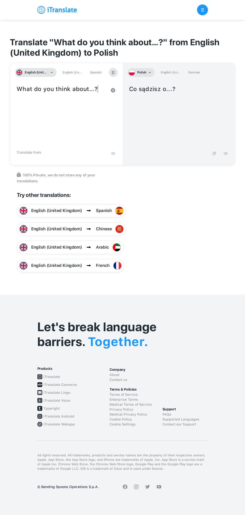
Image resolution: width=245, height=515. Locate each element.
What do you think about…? (61, 116)
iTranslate (52, 377)
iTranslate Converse (60, 385)
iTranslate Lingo (57, 393)
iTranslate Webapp (59, 424)
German (194, 72)
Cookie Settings (123, 424)
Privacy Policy (121, 409)
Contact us (118, 380)
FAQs (166, 414)
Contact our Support (179, 424)
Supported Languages (180, 419)
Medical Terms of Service (131, 404)
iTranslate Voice (57, 400)
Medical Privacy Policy (128, 414)
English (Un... (72, 72)
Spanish (95, 72)
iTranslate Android (59, 416)
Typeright (52, 408)
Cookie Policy (121, 419)
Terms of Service (124, 395)
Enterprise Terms (124, 399)
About (114, 375)
